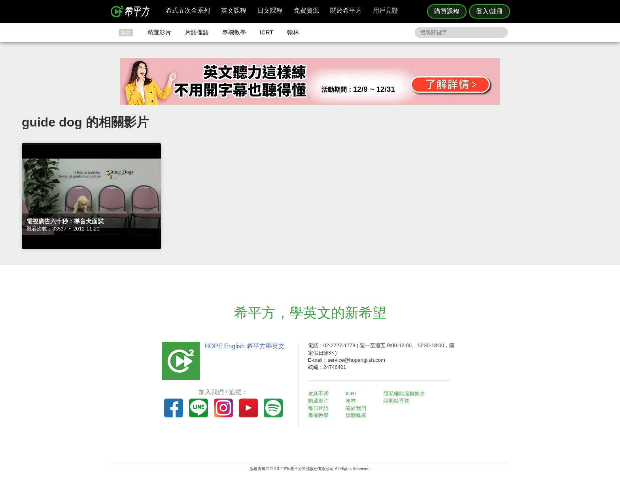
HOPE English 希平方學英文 (243, 346)
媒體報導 (357, 415)
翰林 (293, 32)
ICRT (267, 32)
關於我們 (357, 408)
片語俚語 (197, 32)
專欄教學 (234, 32)
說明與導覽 (397, 401)
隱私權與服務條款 (405, 394)
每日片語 (319, 408)
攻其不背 (319, 394)
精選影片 (159, 32)
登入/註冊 (489, 11)
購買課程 (446, 11)
